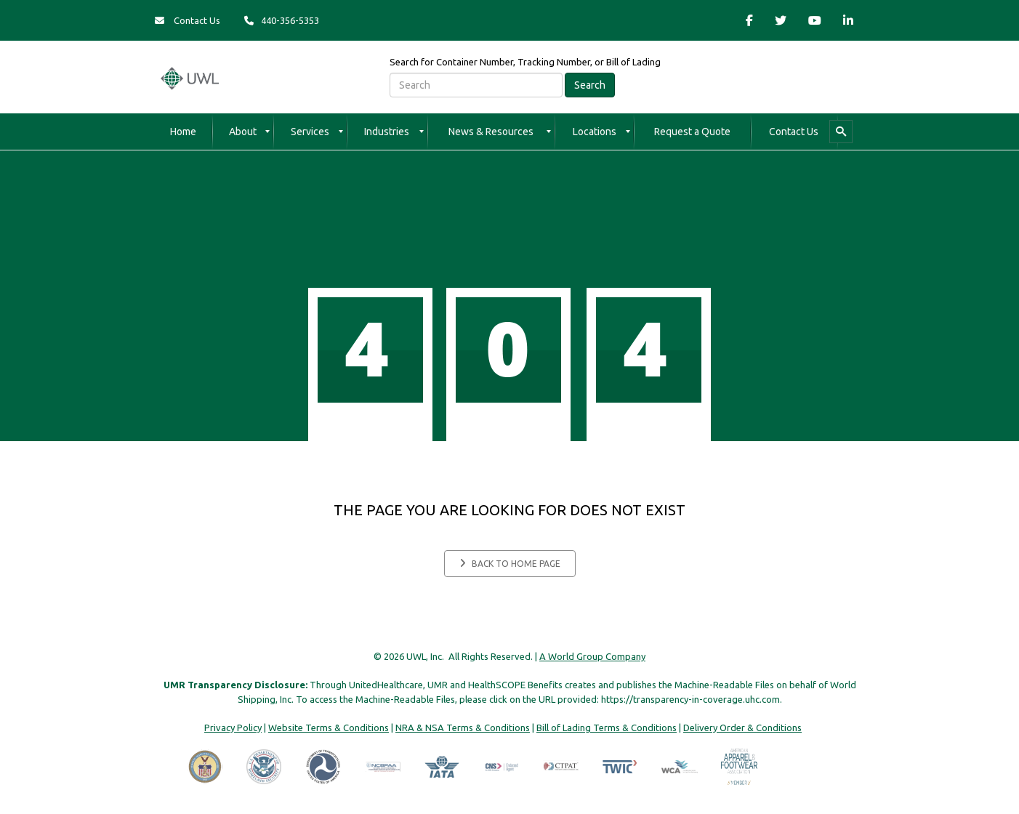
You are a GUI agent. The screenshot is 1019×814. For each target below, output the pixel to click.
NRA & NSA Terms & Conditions (462, 727)
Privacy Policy (233, 727)
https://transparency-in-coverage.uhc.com (690, 699)
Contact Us (187, 20)
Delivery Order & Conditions (742, 727)
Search (589, 85)
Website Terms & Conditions (328, 727)
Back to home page (509, 563)
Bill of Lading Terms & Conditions (606, 727)
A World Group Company (592, 656)
